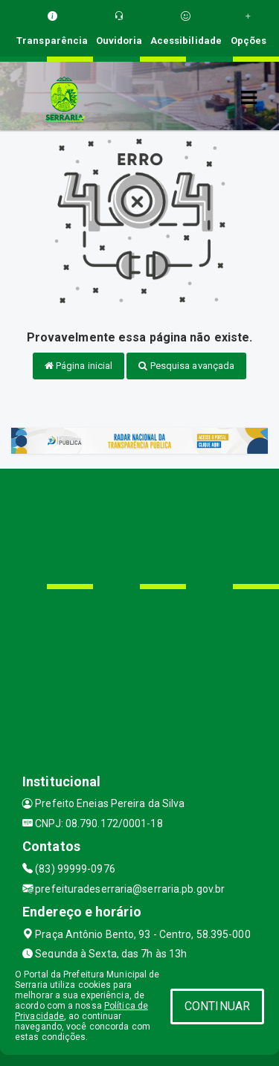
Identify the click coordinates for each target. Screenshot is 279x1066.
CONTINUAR (217, 1006)
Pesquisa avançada (186, 365)
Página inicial (79, 365)
